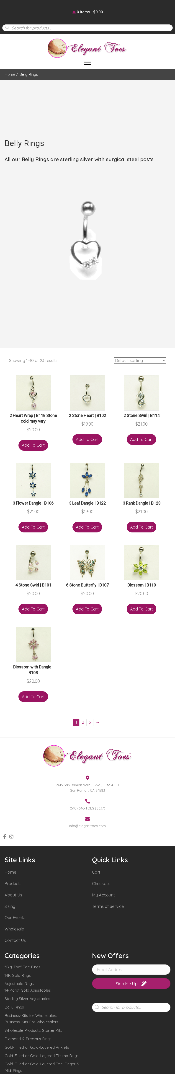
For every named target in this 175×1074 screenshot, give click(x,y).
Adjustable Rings (19, 983)
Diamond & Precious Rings (28, 1038)
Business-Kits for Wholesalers (31, 1015)
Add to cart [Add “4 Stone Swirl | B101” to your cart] (33, 609)
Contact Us (15, 940)
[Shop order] (140, 360)
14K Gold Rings (18, 975)
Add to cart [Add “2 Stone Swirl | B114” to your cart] (141, 439)
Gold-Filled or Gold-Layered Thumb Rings (42, 1055)
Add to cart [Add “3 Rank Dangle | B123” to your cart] (141, 527)
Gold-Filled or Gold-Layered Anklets (37, 1047)
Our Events (15, 917)
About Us (13, 895)
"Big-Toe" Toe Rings (22, 966)
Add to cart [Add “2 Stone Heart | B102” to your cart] (87, 439)
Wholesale (14, 929)
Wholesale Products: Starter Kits (33, 1030)
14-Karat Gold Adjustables (28, 990)
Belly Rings (14, 1007)
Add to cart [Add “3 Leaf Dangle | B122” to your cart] (87, 527)
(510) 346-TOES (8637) (87, 808)
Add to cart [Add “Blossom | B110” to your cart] (141, 609)
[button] (4, 836)
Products (13, 883)
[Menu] (87, 63)
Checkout (101, 883)
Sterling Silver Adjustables (27, 998)
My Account (103, 895)
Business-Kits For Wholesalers (31, 1021)
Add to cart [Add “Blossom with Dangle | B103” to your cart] (33, 696)
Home (10, 74)
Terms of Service (108, 906)
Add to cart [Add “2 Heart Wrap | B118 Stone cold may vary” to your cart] (33, 445)
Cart (96, 872)
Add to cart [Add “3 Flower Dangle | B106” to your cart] (33, 527)
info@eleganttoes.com (87, 826)
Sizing (10, 906)
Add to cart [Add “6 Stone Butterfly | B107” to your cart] (87, 609)
